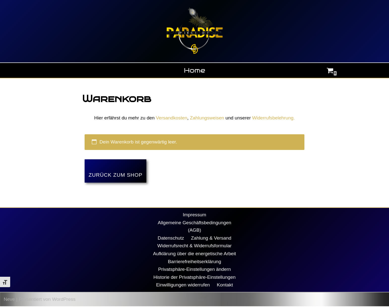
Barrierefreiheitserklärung (194, 262)
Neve (9, 299)
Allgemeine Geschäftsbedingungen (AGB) (194, 226)
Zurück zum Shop (115, 175)
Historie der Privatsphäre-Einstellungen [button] (194, 277)
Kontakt (225, 285)
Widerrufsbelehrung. (273, 117)
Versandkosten (171, 117)
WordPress (64, 299)
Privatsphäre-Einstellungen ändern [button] (194, 269)
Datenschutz (171, 238)
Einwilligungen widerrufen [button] (183, 285)
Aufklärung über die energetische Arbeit (194, 254)
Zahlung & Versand (211, 238)
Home (194, 70)
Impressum (194, 215)
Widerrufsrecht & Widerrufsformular (194, 246)
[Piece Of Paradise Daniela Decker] (194, 31)
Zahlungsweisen (207, 117)
